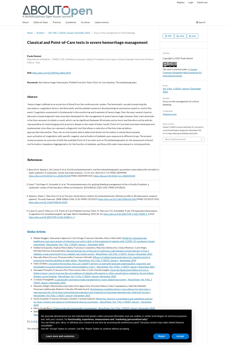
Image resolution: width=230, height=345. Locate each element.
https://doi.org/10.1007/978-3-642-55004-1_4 (126, 214)
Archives (85, 22)
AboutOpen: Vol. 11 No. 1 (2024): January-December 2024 (87, 276)
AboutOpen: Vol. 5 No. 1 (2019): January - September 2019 (107, 260)
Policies (57, 22)
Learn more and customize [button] (60, 336)
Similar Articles (36, 231)
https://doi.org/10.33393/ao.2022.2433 (51, 72)
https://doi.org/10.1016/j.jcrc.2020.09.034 (49, 175)
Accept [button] (180, 336)
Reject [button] (161, 336)
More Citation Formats (175, 139)
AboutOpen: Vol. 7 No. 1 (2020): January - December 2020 (75, 244)
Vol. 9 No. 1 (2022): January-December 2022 (69, 33)
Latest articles (102, 22)
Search (200, 22)
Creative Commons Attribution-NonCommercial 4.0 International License (182, 72)
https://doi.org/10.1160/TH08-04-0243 (117, 199)
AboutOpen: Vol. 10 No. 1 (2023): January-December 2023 (126, 266)
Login (190, 2)
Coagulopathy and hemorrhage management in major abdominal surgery (91, 279)
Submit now (202, 2)
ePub (181, 36)
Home (30, 33)
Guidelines (71, 22)
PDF (169, 36)
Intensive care (169, 114)
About (25, 22)
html (193, 36)
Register (181, 2)
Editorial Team (41, 22)
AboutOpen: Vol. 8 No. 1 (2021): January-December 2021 (124, 254)
